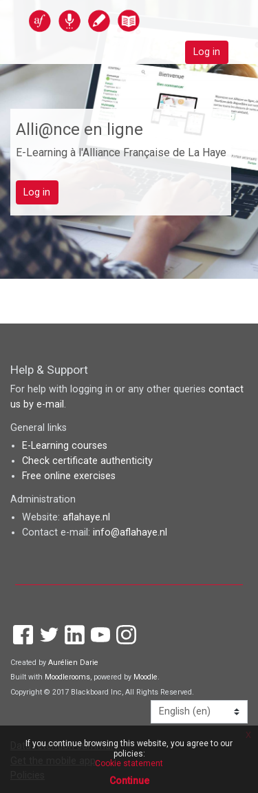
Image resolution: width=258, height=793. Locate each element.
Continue (129, 780)
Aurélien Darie (73, 662)
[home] (114, 20)
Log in (206, 52)
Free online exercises (69, 476)
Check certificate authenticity (87, 461)
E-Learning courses (64, 446)
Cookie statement (129, 763)
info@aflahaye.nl (130, 532)
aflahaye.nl (86, 517)
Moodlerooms (67, 677)
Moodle (145, 677)
